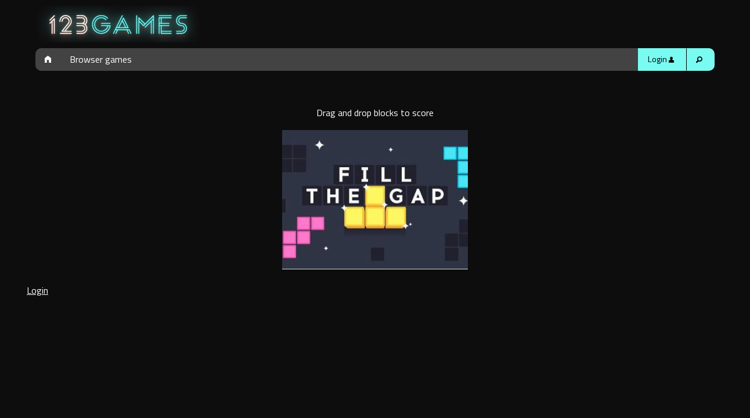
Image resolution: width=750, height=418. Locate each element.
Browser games (101, 59)
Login (661, 59)
